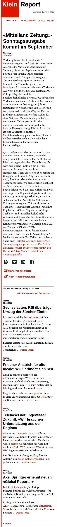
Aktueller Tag (28, 21)
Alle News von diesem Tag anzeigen (35, 293)
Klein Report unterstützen (20, 277)
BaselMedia (15, 443)
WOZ (44, 396)
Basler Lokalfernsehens (30, 458)
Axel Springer (15, 487)
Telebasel (21, 433)
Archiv (50, 21)
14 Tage (41, 21)
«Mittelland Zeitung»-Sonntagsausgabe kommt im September (28, 41)
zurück (7, 523)
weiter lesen (27, 349)
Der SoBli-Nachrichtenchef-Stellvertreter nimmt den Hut (27, 248)
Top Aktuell (12, 21)
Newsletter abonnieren (17, 271)
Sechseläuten (31, 317)
